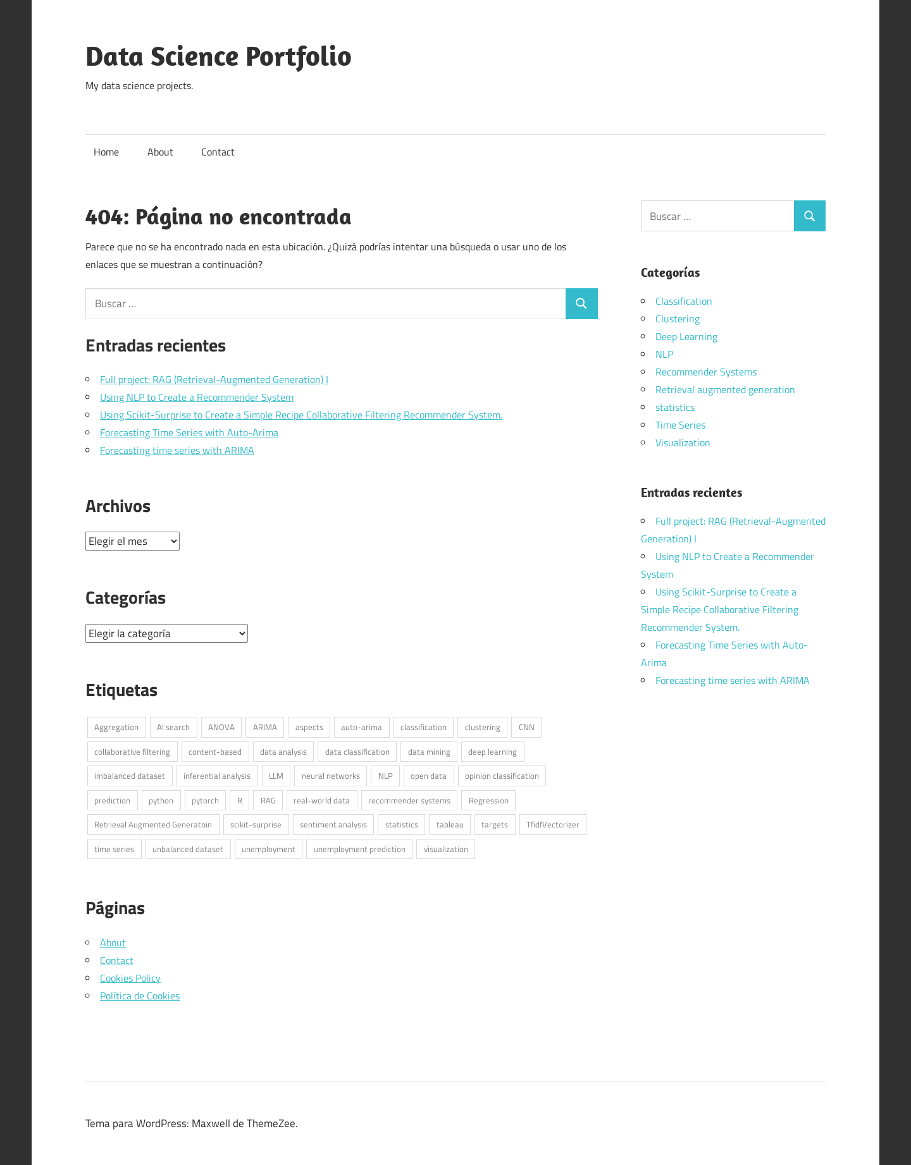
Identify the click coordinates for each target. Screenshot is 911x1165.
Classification (683, 300)
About (160, 151)
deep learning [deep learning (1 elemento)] (492, 751)
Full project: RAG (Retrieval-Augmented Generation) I (214, 379)
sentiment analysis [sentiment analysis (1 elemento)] (333, 824)
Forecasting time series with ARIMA (177, 450)
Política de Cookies (140, 995)
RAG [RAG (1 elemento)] (268, 800)
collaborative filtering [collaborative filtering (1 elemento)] (132, 751)
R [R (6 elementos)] (239, 800)
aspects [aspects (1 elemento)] (309, 727)
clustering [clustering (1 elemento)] (482, 727)
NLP (664, 354)
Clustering (677, 318)
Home (106, 151)
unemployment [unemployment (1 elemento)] (268, 849)
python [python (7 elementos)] (161, 800)
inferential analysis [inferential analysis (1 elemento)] (217, 775)
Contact (218, 151)
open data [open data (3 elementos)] (429, 775)
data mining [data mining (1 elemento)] (429, 751)
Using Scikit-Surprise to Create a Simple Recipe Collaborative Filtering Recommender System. (301, 414)
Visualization (682, 442)
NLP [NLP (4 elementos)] (385, 775)
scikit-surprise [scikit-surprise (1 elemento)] (256, 824)
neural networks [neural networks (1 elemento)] (331, 775)
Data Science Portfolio (218, 56)
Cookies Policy (130, 977)
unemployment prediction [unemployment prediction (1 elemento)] (360, 849)
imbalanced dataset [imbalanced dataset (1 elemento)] (129, 775)
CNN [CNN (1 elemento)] (527, 727)
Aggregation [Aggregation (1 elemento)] (116, 727)
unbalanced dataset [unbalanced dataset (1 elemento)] (187, 849)
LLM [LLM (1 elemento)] (276, 775)
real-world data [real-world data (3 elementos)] (322, 800)
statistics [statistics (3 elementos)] (401, 824)
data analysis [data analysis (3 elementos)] (283, 751)
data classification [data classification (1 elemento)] (357, 751)
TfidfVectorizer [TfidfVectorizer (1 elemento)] (552, 824)
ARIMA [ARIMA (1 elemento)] (265, 727)
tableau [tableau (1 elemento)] (450, 824)
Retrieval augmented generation (725, 389)
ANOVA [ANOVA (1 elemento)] (221, 727)
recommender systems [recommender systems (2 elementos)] (409, 800)
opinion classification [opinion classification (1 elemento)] (502, 775)
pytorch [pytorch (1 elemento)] (205, 800)
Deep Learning (686, 336)
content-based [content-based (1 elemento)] (215, 751)
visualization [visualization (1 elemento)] (446, 849)
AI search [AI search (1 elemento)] (173, 727)
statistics (675, 407)
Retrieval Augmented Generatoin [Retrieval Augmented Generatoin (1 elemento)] (153, 824)
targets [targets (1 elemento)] (494, 824)
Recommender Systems (706, 371)
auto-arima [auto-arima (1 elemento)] (361, 727)
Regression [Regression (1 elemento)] (489, 800)
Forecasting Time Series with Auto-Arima (189, 432)
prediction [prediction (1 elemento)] (112, 800)
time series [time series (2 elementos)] (114, 849)
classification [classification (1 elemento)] (423, 727)
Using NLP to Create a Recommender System (197, 397)
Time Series (680, 424)
